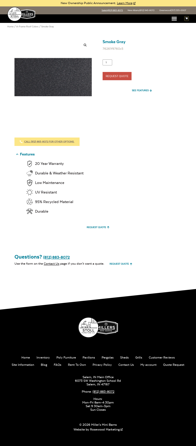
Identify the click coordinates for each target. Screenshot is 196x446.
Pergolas (108, 357)
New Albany (137, 10)
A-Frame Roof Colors (27, 27)
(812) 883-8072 (56, 257)
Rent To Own (77, 364)
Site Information (22, 364)
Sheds (124, 357)
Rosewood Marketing (105, 429)
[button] (174, 19)
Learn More (125, 3)
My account (149, 364)
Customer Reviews (162, 357)
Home (10, 27)
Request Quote (119, 78)
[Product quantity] (107, 63)
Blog (43, 364)
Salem (106, 10)
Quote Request (174, 364)
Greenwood (171, 10)
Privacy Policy (102, 364)
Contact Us (51, 263)
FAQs (57, 364)
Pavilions (88, 357)
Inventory (42, 357)
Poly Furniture (65, 357)
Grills (139, 357)
